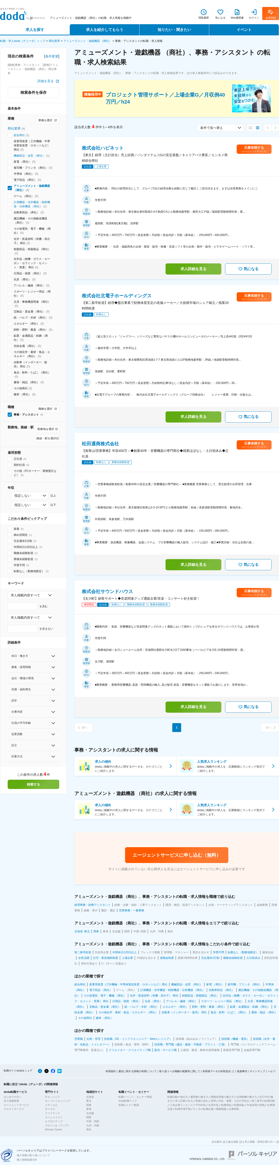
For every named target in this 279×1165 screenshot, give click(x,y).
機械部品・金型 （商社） (29, 155)
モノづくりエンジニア (57, 1100)
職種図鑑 (221, 1109)
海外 (88, 1129)
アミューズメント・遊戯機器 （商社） (87, 41)
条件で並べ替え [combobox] (211, 128)
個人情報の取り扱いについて (33, 1155)
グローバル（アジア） (57, 1125)
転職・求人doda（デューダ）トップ (22, 41)
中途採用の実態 (256, 1105)
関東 (88, 1105)
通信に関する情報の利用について (137, 1071)
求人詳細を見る (193, 269)
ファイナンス (52, 1113)
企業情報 (234, 1109)
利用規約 (111, 1071)
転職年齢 (239, 1105)
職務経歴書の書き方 (222, 1096)
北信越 (90, 1113)
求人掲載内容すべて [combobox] (25, 595)
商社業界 (54, 41)
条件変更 (51, 56)
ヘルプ (271, 1071)
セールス (50, 1109)
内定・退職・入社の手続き (234, 1100)
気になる (248, 269)
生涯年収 (213, 1105)
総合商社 (19, 135)
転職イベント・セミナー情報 (135, 1096)
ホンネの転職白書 (203, 1109)
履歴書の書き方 (199, 1096)
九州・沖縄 (92, 1125)
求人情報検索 (11, 1100)
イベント (244, 30)
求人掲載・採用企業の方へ (260, 1141)
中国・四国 (92, 1121)
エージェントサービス (16, 1105)
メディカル (51, 1105)
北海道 (90, 1096)
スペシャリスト (54, 1117)
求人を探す (35, 30)
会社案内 (217, 1141)
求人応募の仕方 (184, 1100)
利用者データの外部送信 (217, 1071)
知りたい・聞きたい (174, 30)
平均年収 (201, 1105)
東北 (88, 1100)
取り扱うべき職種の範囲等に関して (179, 1071)
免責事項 (242, 1071)
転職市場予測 (182, 1109)
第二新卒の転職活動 (263, 1100)
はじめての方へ (13, 1096)
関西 (88, 1117)
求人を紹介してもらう (104, 30)
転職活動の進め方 (177, 1096)
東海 (88, 1109)
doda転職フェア (128, 1100)
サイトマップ (257, 1071)
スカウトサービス (14, 1109)
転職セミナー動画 (129, 1105)
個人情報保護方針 (27, 1159)
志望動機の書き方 (246, 1096)
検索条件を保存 (33, 92)
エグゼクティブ (54, 1121)
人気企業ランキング (181, 1105)
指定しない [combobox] (22, 495)
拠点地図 (233, 1141)
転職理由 (226, 1105)
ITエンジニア (52, 1096)
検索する (33, 784)
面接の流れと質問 (206, 1100)
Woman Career (53, 1129)
